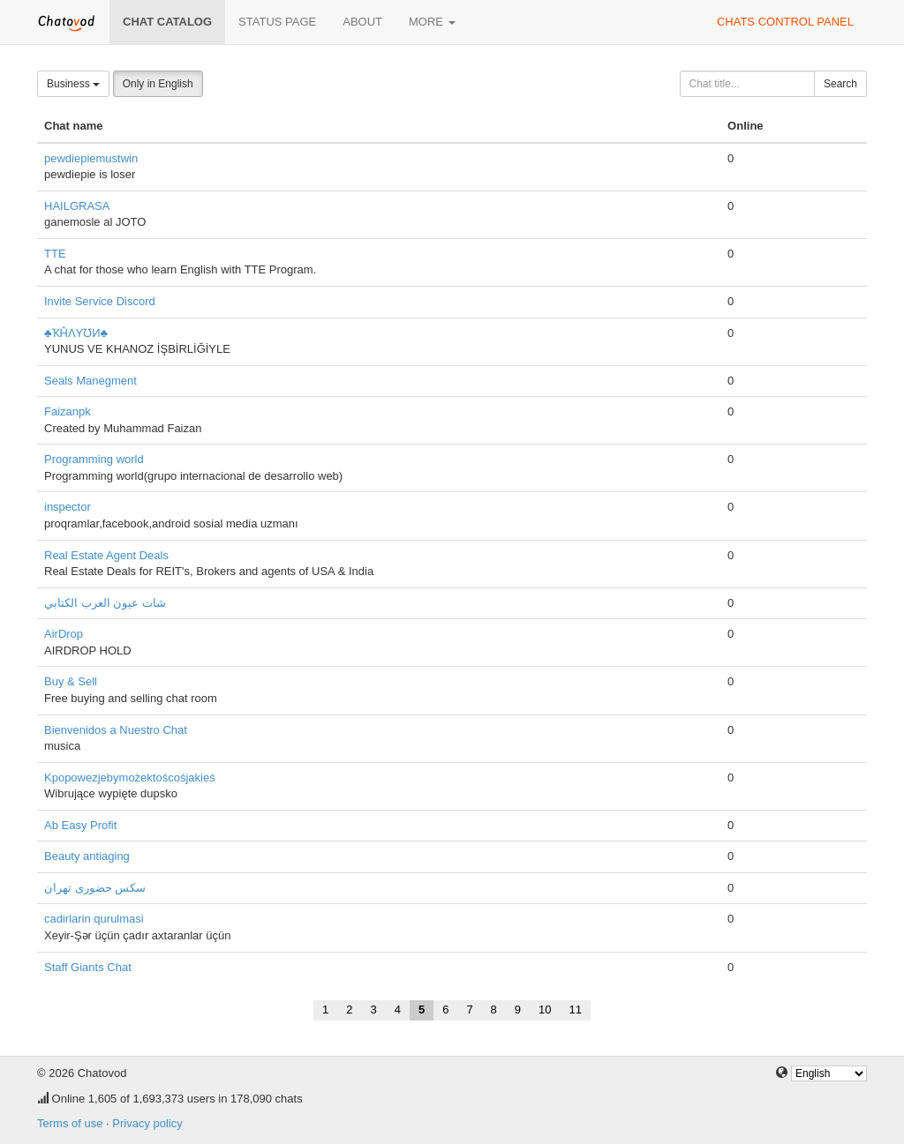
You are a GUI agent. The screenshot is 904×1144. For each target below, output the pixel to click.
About (362, 21)
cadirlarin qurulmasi (94, 918)
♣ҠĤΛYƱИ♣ (76, 333)
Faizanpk (67, 411)
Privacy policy (147, 1123)
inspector (67, 506)
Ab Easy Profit (80, 825)
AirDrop (63, 633)
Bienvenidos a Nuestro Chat (115, 729)
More (432, 21)
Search (840, 84)
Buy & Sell (70, 681)
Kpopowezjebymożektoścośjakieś (129, 777)
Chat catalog (167, 21)
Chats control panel (785, 21)
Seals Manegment (90, 380)
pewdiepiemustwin (91, 158)
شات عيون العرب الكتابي (105, 602)
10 (545, 1009)
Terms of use (69, 1123)
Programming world (94, 459)
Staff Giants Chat (88, 967)
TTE (55, 253)
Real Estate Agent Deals (106, 555)
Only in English (158, 84)
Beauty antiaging (87, 856)
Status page (277, 21)
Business (73, 84)
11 (575, 1009)
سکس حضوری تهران (95, 887)
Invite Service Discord (99, 301)
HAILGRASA (76, 206)
